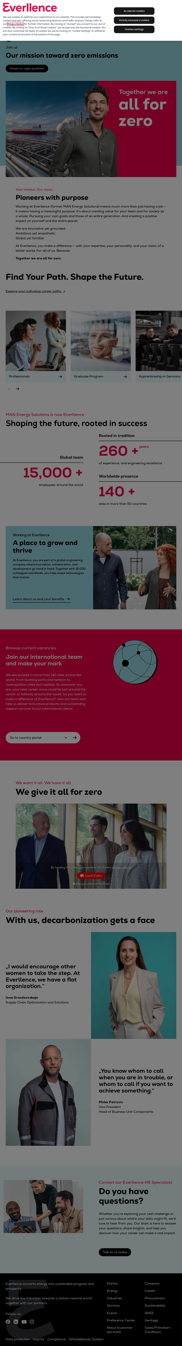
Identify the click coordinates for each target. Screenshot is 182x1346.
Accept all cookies (134, 10)
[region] (91, 20)
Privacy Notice (15, 23)
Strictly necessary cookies (134, 20)
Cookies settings (134, 29)
